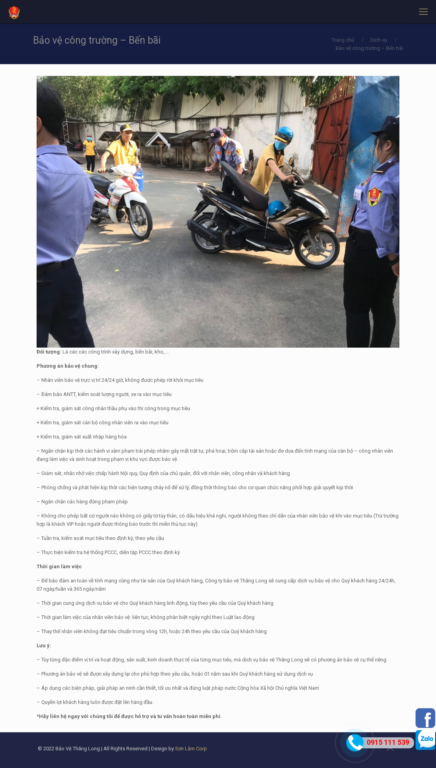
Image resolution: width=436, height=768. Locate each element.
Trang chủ (343, 40)
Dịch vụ (378, 40)
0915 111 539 (388, 742)
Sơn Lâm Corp (191, 748)
